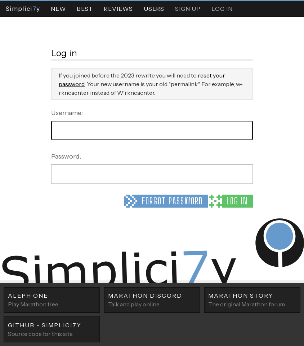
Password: (66, 156)
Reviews (118, 8)
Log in (237, 201)
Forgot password (172, 201)
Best (85, 8)
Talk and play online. (152, 299)
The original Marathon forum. (252, 299)
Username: (67, 113)
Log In (222, 8)
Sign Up (188, 8)
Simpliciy (22, 8)
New (58, 8)
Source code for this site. (52, 329)
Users (154, 8)
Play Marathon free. (52, 299)
